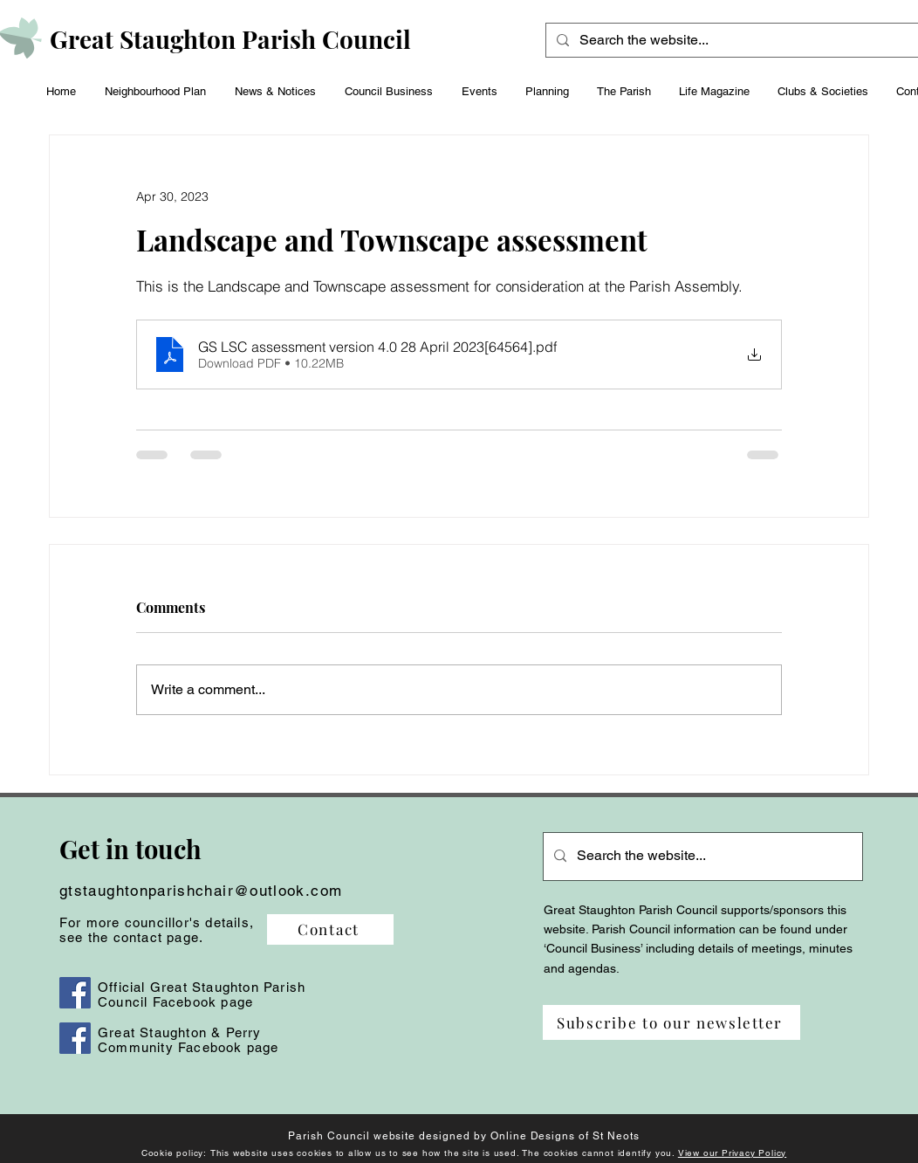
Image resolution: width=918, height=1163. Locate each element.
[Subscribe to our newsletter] (671, 1022)
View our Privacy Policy (732, 1153)
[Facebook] (75, 992)
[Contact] (330, 929)
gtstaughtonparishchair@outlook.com (200, 890)
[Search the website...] (740, 40)
